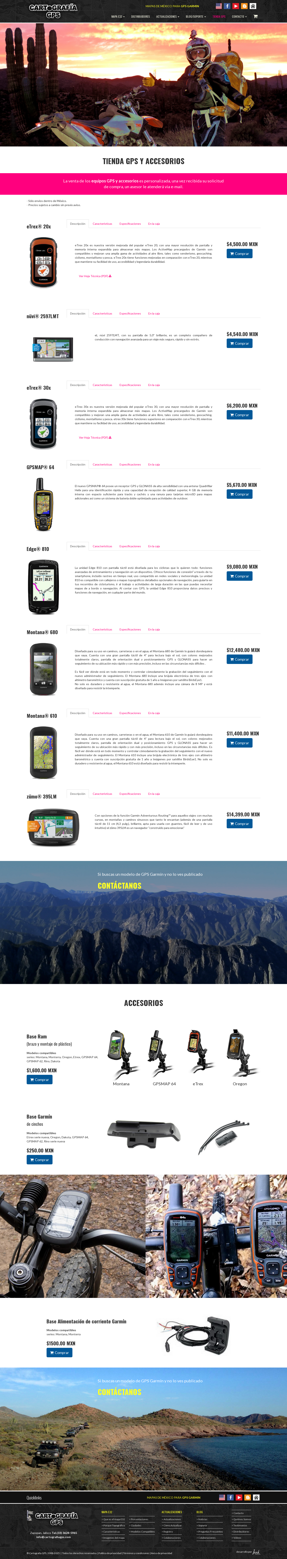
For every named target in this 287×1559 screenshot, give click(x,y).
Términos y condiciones (136, 1553)
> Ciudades (135, 1525)
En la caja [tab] (154, 223)
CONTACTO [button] (239, 16)
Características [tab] (102, 223)
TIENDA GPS (219, 16)
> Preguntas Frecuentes (210, 1531)
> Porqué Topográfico (113, 1525)
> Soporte (202, 1525)
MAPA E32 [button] (118, 16)
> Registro (167, 1531)
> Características (111, 1531)
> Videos (236, 1537)
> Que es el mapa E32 (113, 1519)
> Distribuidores (240, 1531)
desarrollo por (248, 1551)
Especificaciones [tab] (130, 223)
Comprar (239, 253)
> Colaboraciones (171, 1537)
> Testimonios (239, 1525)
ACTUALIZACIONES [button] (167, 16)
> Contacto (238, 1513)
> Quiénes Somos (241, 1519)
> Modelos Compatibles (142, 1531)
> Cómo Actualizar (172, 1525)
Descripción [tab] (77, 223)
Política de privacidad (109, 1553)
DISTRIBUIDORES (140, 16)
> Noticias (202, 1519)
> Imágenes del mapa (113, 1537)
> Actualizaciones (171, 1519)
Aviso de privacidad (161, 1553)
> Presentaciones (138, 1519)
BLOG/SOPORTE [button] (196, 16)
